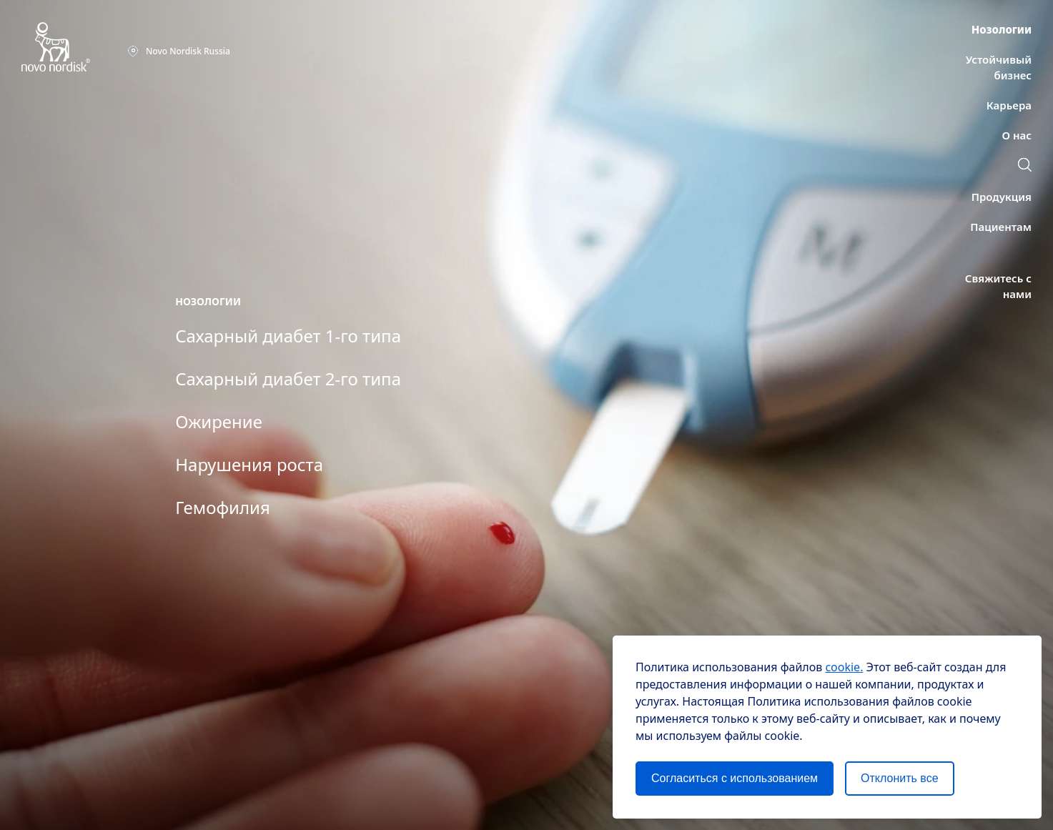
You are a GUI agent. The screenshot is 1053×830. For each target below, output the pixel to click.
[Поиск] (1025, 166)
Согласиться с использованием (734, 778)
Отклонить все (899, 778)
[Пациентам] (1001, 226)
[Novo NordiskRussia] (178, 51)
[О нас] (1017, 135)
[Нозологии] (1002, 29)
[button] (1025, 164)
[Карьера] (1009, 105)
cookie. (844, 667)
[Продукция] (1002, 196)
